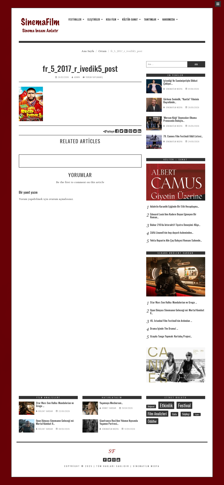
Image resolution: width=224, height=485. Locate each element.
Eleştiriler (93, 19)
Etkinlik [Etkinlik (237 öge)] (166, 405)
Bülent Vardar (45, 411)
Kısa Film (111, 19)
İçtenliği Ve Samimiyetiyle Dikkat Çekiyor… (180, 82)
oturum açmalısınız (61, 199)
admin (77, 77)
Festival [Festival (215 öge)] (184, 405)
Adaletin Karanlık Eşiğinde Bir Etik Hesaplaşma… (174, 206)
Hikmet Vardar (109, 408)
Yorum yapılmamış (94, 77)
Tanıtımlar (150, 19)
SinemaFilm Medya (174, 89)
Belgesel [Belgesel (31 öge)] (151, 406)
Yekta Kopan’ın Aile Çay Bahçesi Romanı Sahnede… (176, 240)
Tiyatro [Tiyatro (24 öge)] (197, 414)
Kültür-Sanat (130, 19)
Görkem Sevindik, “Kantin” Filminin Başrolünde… (181, 100)
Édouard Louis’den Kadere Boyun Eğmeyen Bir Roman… (173, 215)
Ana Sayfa (88, 51)
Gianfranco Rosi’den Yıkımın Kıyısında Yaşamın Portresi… (119, 422)
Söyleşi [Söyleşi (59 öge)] (185, 414)
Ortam (102, 51)
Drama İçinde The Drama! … (164, 328)
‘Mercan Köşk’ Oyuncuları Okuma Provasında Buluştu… (180, 119)
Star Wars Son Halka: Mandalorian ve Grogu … (173, 302)
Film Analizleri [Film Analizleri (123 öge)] (157, 413)
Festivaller (74, 19)
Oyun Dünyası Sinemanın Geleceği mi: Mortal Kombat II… (177, 311)
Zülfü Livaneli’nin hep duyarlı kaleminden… (171, 232)
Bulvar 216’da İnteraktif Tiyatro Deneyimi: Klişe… (175, 225)
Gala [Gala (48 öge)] (174, 414)
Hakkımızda (168, 19)
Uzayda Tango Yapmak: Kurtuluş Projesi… (171, 336)
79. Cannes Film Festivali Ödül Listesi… (183, 136)
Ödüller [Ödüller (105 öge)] (152, 421)
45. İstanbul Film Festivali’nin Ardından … (171, 321)
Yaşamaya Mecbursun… (111, 403)
